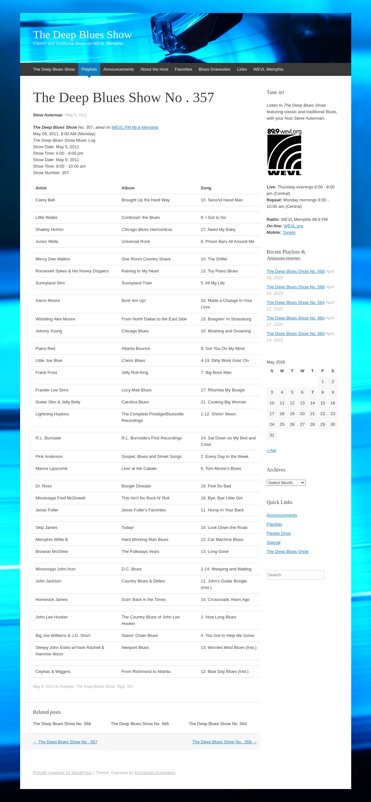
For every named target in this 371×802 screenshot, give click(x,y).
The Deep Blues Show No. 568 (62, 723)
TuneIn (288, 232)
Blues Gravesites (214, 69)
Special (274, 542)
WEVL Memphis (269, 69)
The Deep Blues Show (82, 34)
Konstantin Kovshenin (154, 772)
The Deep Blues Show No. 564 (218, 723)
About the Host (154, 69)
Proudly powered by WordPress (63, 772)
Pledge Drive (279, 533)
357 (130, 686)
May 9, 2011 (76, 115)
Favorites (183, 69)
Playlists (89, 69)
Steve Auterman (48, 115)
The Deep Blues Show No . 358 (224, 741)
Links (242, 69)
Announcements (119, 69)
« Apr (272, 450)
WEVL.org (293, 225)
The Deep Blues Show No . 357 (65, 741)
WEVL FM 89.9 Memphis (135, 127)
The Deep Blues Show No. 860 (296, 318)
